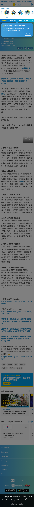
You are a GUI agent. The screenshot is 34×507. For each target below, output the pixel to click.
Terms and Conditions (25, 500)
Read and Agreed (17, 504)
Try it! (28, 34)
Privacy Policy (10, 500)
